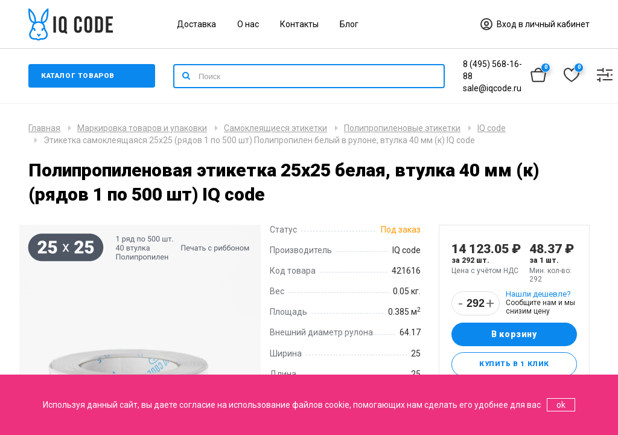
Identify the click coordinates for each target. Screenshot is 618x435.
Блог (349, 24)
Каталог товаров (79, 76)
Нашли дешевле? (538, 293)
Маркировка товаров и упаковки (142, 128)
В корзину (514, 335)
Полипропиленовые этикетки (402, 128)
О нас (248, 24)
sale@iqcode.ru (492, 88)
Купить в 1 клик (514, 365)
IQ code (491, 128)
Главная (44, 128)
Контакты (299, 24)
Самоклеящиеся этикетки (275, 128)
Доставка (196, 24)
